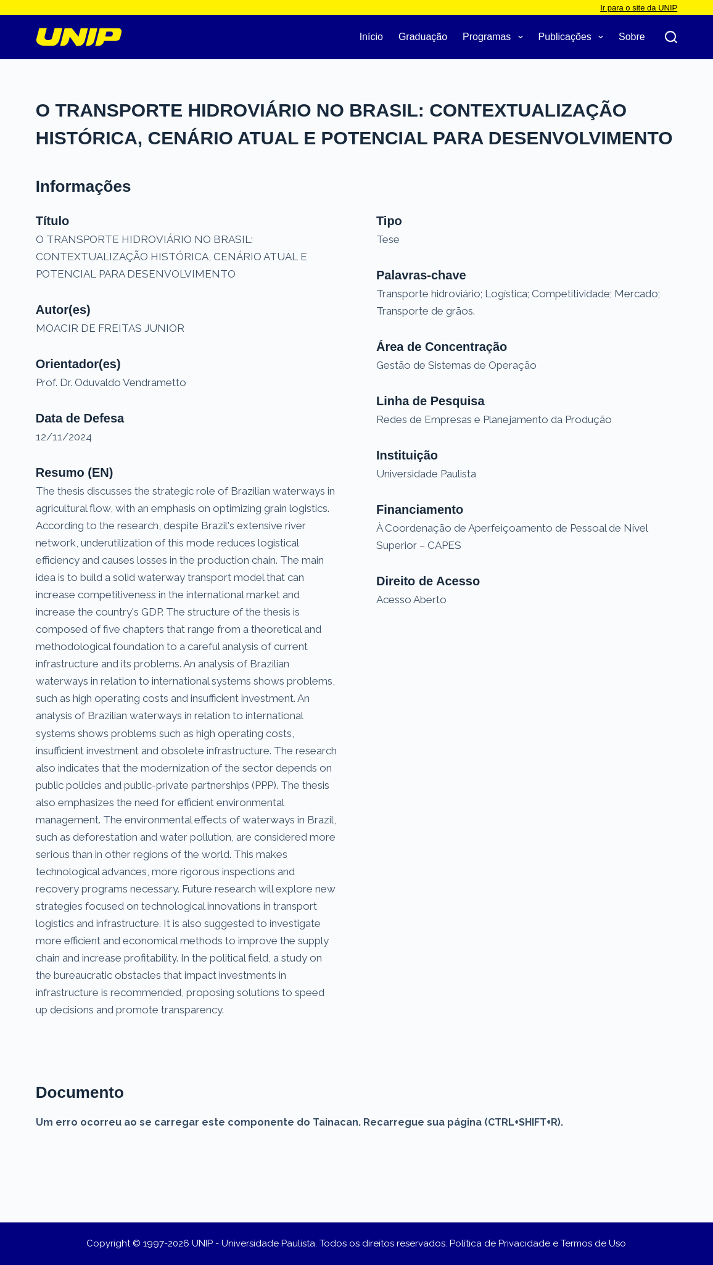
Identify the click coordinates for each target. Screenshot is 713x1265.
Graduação (422, 36)
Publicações (573, 37)
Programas (495, 37)
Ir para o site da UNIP (638, 7)
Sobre (632, 36)
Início (371, 36)
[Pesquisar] (671, 37)
